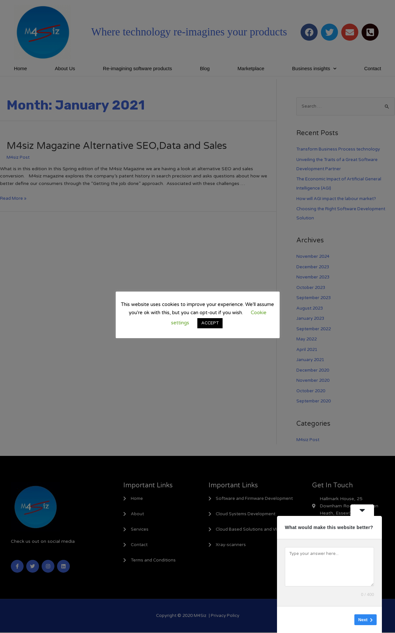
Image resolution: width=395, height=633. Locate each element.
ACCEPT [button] (210, 323)
